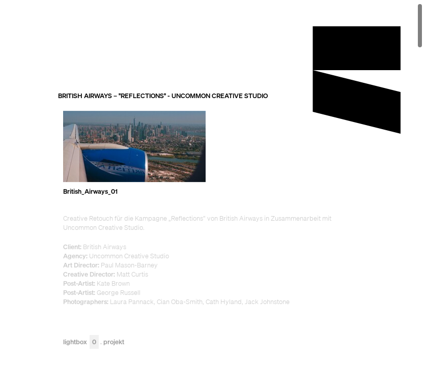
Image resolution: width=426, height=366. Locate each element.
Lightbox (81, 342)
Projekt (113, 342)
